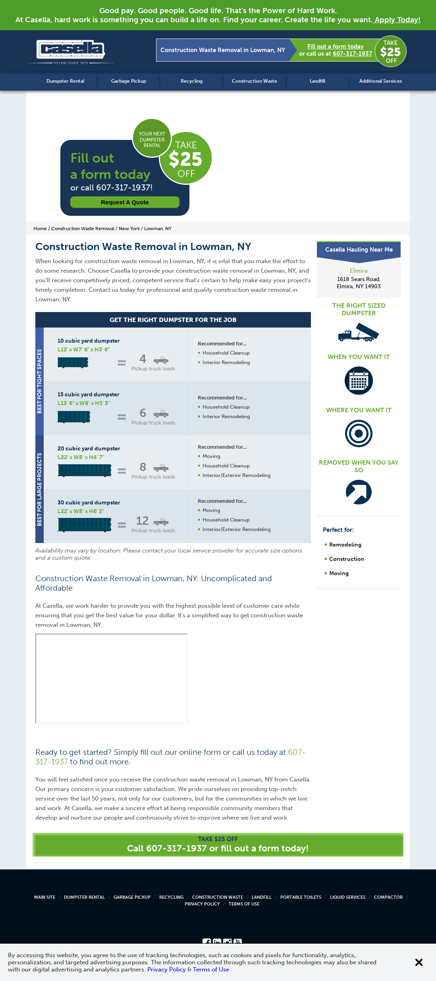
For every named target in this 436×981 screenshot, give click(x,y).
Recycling (192, 81)
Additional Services (380, 81)
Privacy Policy (202, 904)
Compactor (388, 897)
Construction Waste (254, 81)
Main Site (44, 897)
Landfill (317, 81)
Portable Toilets (300, 897)
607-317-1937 (352, 53)
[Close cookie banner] (418, 962)
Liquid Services (347, 897)
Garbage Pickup (128, 81)
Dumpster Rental (65, 81)
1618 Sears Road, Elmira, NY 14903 (359, 283)
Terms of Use (244, 904)
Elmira (359, 270)
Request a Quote (125, 202)
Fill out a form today (335, 46)
